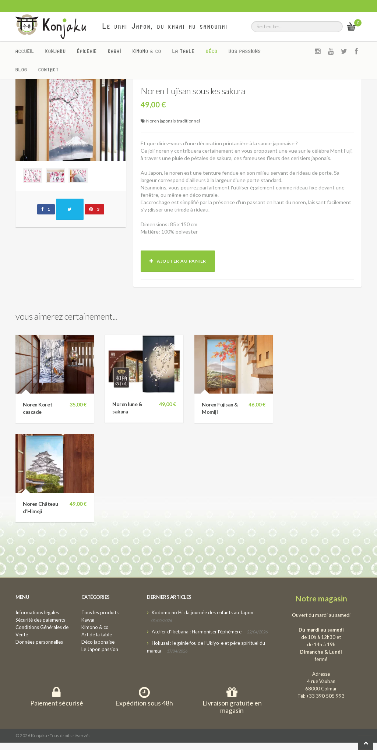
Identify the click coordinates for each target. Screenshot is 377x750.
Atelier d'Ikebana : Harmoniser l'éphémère (197, 632)
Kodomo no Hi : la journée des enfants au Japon (202, 612)
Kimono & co (147, 51)
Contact (48, 69)
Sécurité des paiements (40, 620)
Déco (212, 51)
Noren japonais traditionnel (173, 121)
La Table (183, 51)
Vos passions (245, 51)
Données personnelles (39, 642)
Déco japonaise (97, 642)
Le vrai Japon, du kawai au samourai (165, 26)
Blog (21, 69)
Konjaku (55, 51)
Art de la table (96, 634)
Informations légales (37, 612)
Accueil (24, 51)
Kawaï (114, 51)
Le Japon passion (99, 649)
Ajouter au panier (177, 261)
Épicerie (87, 51)
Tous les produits (100, 612)
